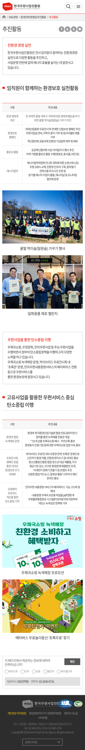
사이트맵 (42, 718)
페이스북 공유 (61, 29)
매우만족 (13, 671)
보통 (38, 671)
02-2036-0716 (46, 681)
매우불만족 (66, 671)
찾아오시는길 (71, 713)
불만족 (50, 671)
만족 (26, 671)
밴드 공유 (74, 29)
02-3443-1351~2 (35, 728)
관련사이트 (31, 742)
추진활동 (53, 17)
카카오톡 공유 (80, 29)
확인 (72, 662)
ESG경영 (13, 17)
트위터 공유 (67, 29)
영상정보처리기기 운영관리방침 (45, 713)
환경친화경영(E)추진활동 (33, 17)
